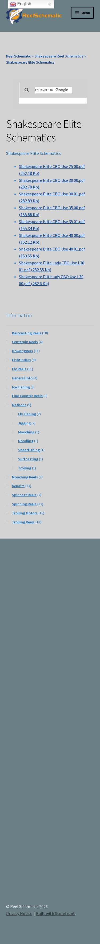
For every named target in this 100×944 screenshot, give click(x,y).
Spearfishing (29, 450)
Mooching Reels (25, 477)
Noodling (25, 440)
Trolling (24, 468)
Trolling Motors (25, 513)
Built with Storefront (55, 913)
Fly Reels (19, 369)
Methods (19, 405)
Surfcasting (28, 459)
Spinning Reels (24, 504)
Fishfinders (21, 360)
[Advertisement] (50, 725)
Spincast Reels (24, 494)
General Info (22, 378)
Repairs (18, 485)
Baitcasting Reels (26, 333)
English (20, 4)
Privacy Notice (19, 913)
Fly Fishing (27, 414)
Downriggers (22, 350)
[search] (53, 90)
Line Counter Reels (27, 395)
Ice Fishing (21, 387)
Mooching (26, 432)
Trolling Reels (23, 522)
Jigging (24, 423)
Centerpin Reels (25, 341)
